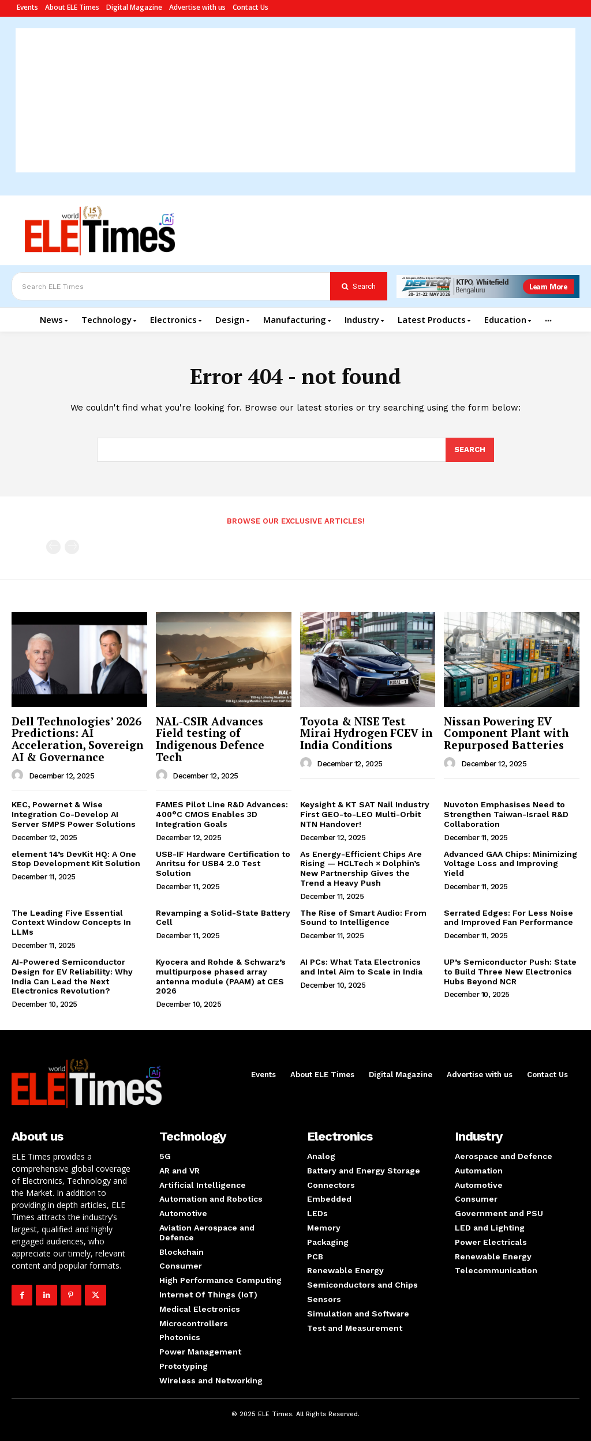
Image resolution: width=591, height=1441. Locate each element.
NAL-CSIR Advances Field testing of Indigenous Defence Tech (210, 739)
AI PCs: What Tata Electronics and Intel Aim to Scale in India (361, 966)
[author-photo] (19, 775)
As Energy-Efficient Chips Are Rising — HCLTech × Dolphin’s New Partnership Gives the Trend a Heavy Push (361, 868)
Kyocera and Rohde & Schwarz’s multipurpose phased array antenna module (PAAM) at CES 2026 (221, 976)
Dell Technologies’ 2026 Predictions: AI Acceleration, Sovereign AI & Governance (77, 739)
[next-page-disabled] (72, 547)
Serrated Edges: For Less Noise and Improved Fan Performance (508, 917)
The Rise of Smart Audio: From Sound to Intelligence (363, 917)
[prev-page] (53, 547)
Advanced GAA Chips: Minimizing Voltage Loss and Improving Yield (510, 863)
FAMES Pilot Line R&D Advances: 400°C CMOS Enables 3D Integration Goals (222, 814)
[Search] (358, 286)
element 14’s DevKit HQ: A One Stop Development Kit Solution (76, 858)
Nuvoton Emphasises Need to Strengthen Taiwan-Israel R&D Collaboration (506, 814)
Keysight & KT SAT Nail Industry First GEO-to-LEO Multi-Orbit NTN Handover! (364, 814)
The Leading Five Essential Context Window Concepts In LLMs (71, 922)
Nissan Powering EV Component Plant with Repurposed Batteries (506, 733)
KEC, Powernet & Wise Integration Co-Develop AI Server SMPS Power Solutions (74, 814)
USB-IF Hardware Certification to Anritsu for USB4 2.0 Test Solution (223, 863)
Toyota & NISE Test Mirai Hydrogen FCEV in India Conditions (366, 733)
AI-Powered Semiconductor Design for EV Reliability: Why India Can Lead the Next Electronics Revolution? (72, 976)
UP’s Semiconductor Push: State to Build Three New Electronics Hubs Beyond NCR (510, 971)
